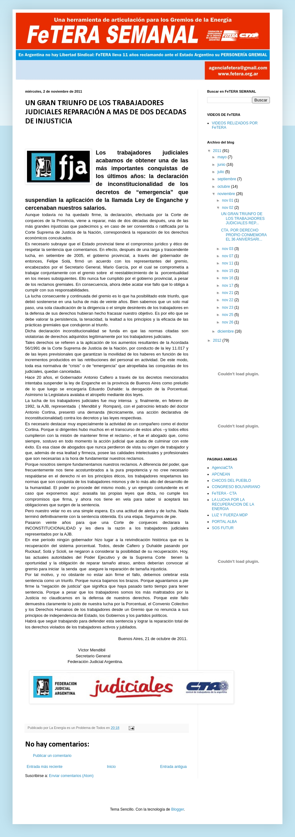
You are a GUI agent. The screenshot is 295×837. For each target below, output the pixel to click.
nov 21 (228, 293)
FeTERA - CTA (224, 493)
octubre (224, 186)
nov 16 (228, 278)
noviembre (226, 194)
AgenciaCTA (222, 467)
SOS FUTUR (222, 528)
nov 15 (228, 271)
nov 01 (228, 200)
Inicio (111, 766)
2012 (218, 340)
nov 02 (228, 207)
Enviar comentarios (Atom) (71, 776)
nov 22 (228, 300)
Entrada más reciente (44, 766)
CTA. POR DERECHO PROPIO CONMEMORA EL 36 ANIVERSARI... (243, 235)
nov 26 (228, 322)
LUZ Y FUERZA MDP (230, 515)
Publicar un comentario (52, 755)
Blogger (177, 809)
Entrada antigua (173, 766)
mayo (222, 157)
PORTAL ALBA (224, 521)
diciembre (226, 331)
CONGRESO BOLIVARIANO (236, 487)
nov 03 (228, 249)
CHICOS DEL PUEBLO (231, 480)
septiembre (227, 179)
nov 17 (228, 285)
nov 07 (228, 256)
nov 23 (228, 307)
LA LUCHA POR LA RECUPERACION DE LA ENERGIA (233, 504)
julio (221, 172)
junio (222, 164)
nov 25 (228, 315)
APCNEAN (221, 474)
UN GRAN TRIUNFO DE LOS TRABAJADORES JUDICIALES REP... (243, 218)
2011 (218, 151)
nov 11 (228, 263)
